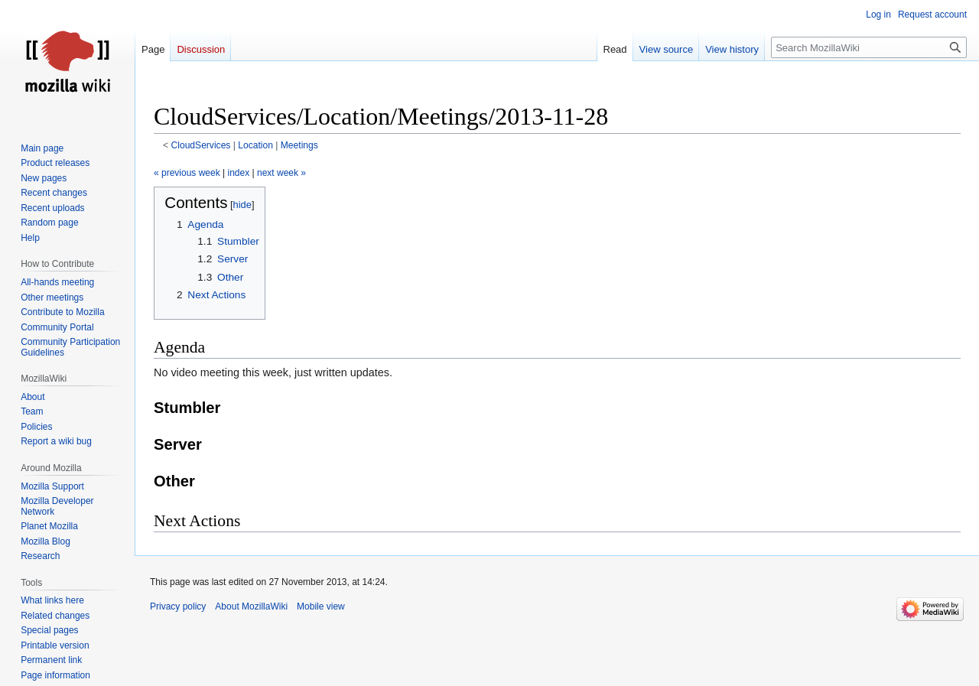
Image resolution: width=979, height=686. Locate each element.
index (239, 172)
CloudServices (201, 145)
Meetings (299, 145)
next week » (281, 172)
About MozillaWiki (251, 606)
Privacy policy (178, 606)
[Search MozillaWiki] (869, 47)
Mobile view (321, 606)
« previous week (187, 172)
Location (255, 145)
